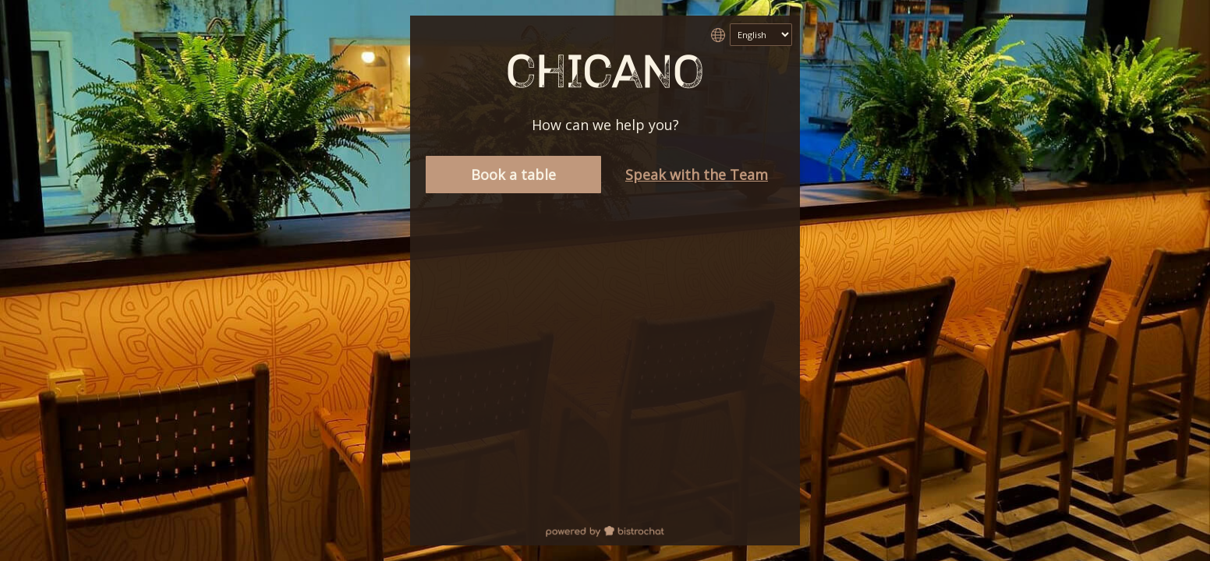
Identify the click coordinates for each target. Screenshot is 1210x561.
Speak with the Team (696, 174)
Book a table (513, 174)
